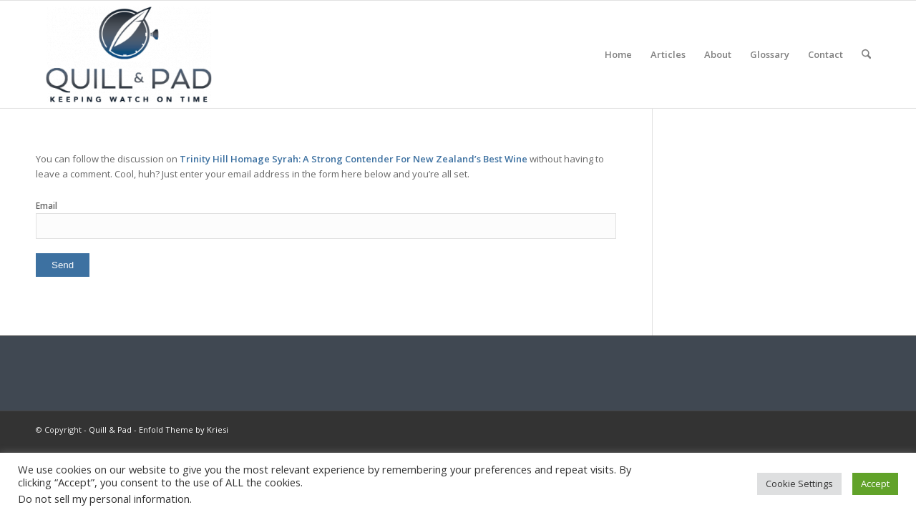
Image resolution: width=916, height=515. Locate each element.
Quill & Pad (110, 429)
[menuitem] (618, 54)
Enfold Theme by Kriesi (183, 429)
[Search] (866, 54)
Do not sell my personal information (104, 498)
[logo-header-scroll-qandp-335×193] (129, 54)
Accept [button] (875, 483)
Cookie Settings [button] (799, 483)
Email (46, 206)
